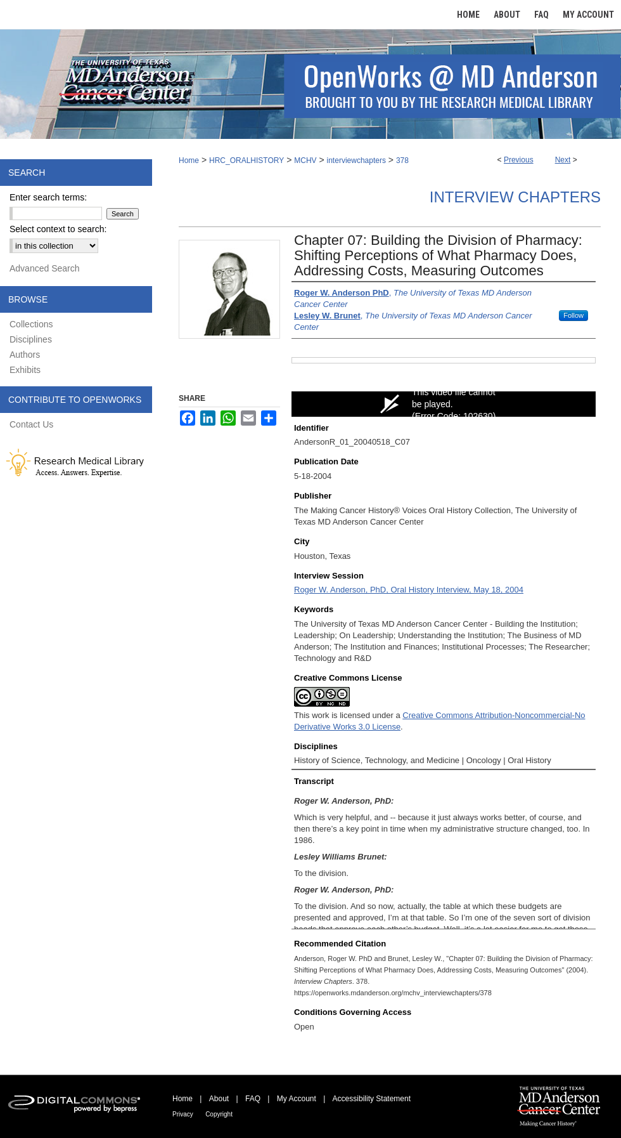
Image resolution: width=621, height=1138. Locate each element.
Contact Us (31, 424)
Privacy (182, 1114)
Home (189, 160)
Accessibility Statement (372, 1098)
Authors (25, 355)
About (219, 1098)
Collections (31, 324)
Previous (519, 159)
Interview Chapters (515, 197)
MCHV (305, 160)
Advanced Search (45, 268)
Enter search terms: (48, 197)
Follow (573, 315)
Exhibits (25, 370)
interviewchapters (356, 160)
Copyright (219, 1114)
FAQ (252, 1098)
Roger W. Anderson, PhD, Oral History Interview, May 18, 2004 (408, 589)
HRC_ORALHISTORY (246, 160)
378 (402, 160)
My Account (296, 1098)
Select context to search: (58, 229)
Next (563, 159)
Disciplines (31, 339)
